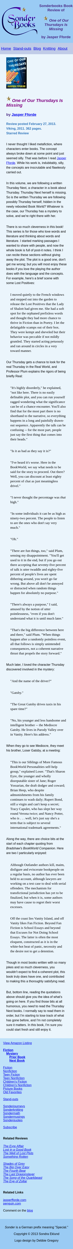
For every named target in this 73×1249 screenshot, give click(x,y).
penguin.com (12, 1203)
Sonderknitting (13, 1109)
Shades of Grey (14, 1163)
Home (6, 48)
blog (30, 1210)
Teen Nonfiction (14, 1078)
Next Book (17, 1060)
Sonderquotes (13, 1120)
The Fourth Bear (14, 1170)
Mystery (12, 1053)
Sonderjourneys (14, 1106)
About (62, 48)
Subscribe (10, 1127)
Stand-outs (22, 48)
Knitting (49, 48)
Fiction (8, 1050)
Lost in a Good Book (17, 1149)
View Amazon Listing (17, 1043)
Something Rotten (15, 1156)
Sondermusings (14, 1116)
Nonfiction (10, 1071)
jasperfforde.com (14, 1200)
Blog (37, 48)
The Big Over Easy (16, 1167)
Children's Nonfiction (17, 1085)
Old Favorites (12, 1092)
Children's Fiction (15, 1081)
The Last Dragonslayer (19, 1174)
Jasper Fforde (24, 114)
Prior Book (17, 1057)
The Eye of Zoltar (15, 1181)
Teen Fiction (11, 1074)
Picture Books (12, 1088)
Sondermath (11, 1113)
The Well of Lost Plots (18, 1153)
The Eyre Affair (13, 1146)
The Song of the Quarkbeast (22, 1177)
